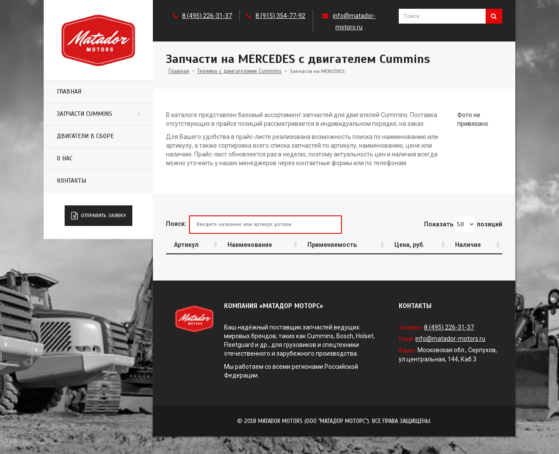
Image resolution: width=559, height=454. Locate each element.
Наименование (250, 244)
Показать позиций (463, 224)
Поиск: (254, 224)
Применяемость (332, 244)
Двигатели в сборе (85, 136)
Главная (69, 91)
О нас (64, 158)
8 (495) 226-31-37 (207, 15)
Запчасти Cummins (84, 114)
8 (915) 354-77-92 (280, 15)
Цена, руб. (409, 244)
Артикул (186, 244)
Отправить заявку (98, 216)
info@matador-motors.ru (450, 338)
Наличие (468, 244)
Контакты (71, 180)
